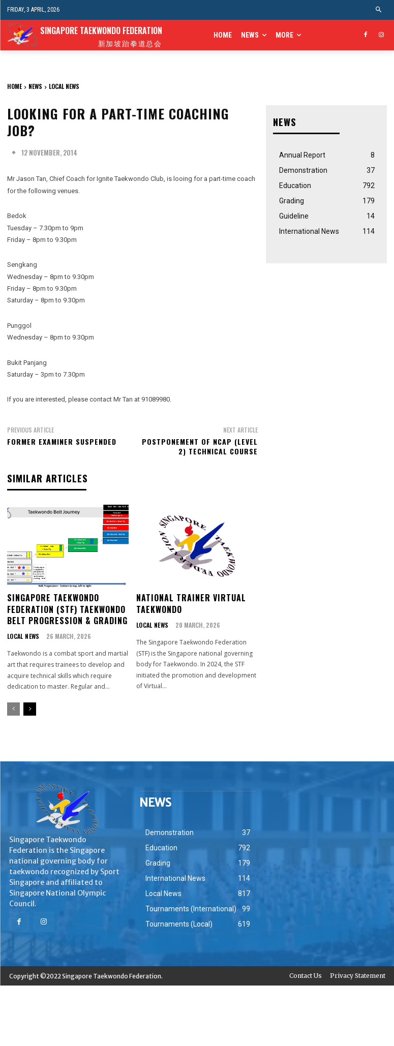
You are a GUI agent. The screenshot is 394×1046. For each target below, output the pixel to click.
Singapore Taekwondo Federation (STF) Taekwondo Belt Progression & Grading (67, 608)
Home (14, 86)
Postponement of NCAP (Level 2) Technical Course (200, 446)
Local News (64, 86)
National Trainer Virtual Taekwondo (191, 602)
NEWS (35, 86)
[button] (379, 10)
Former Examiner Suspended (61, 441)
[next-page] (29, 708)
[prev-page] (13, 708)
